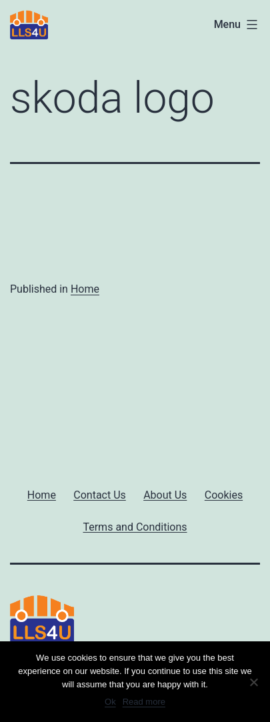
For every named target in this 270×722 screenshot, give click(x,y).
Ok (110, 702)
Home (85, 289)
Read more (144, 702)
